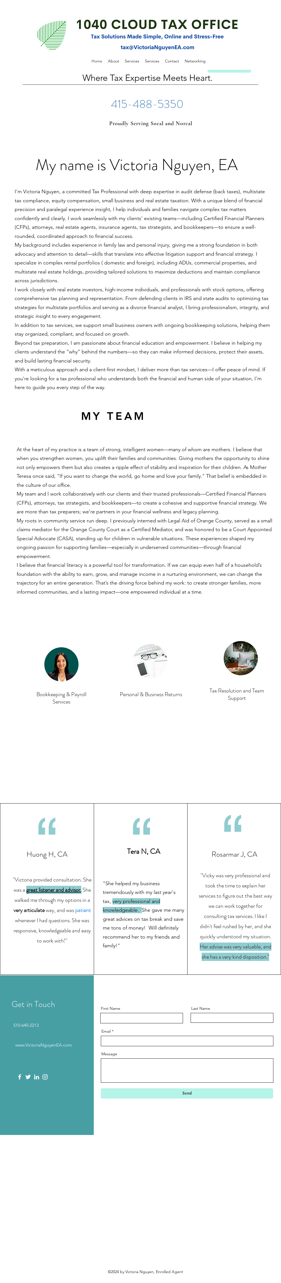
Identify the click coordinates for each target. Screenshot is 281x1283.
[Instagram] (45, 1076)
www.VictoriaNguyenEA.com (43, 1045)
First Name (110, 1008)
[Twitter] (28, 1076)
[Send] (187, 1093)
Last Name (200, 1008)
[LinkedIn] (36, 1076)
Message (109, 1054)
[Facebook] (19, 1076)
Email (106, 1031)
